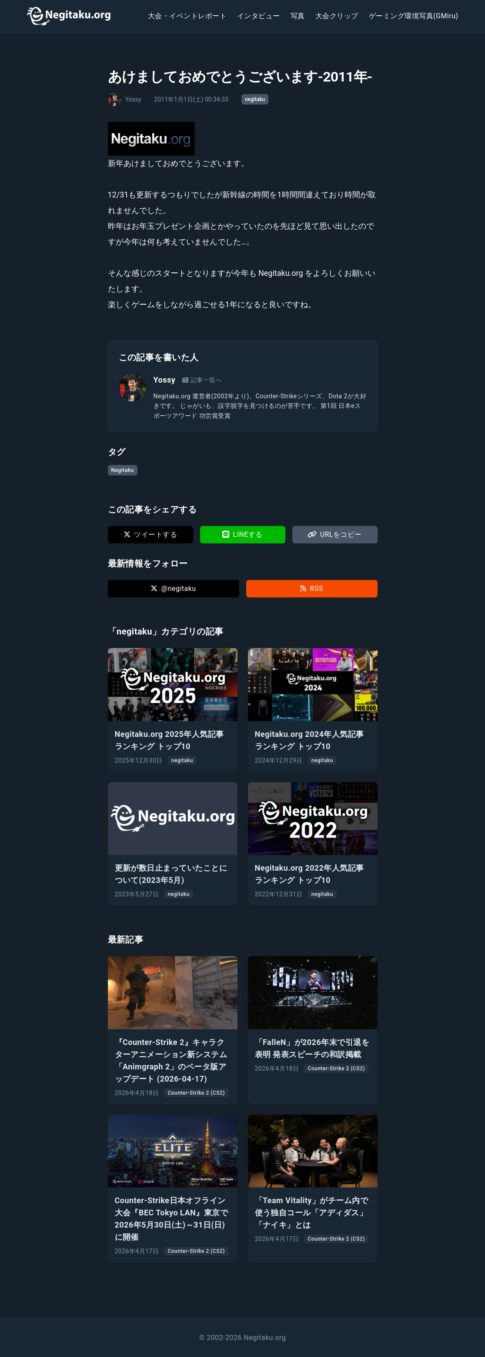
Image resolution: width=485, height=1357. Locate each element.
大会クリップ (336, 16)
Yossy (165, 379)
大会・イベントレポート (187, 16)
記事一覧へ (202, 380)
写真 (298, 16)
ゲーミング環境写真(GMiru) (413, 16)
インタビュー (258, 16)
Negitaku (122, 470)
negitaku (255, 99)
